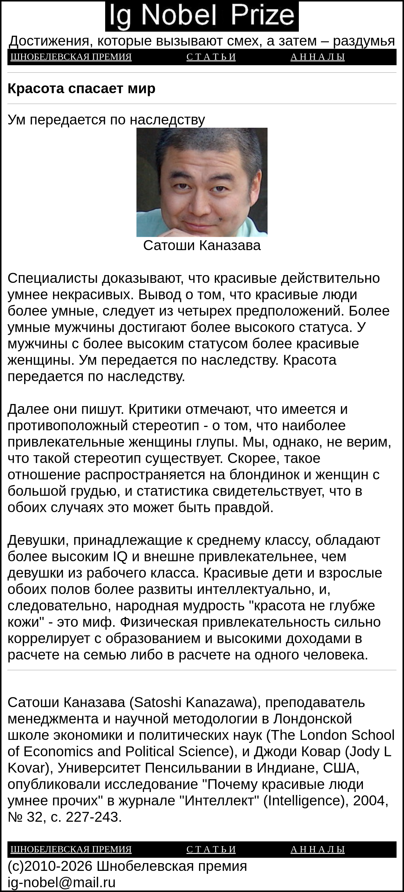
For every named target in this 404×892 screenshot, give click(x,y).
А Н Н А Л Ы (317, 56)
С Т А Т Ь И (211, 56)
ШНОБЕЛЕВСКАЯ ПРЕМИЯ (71, 56)
